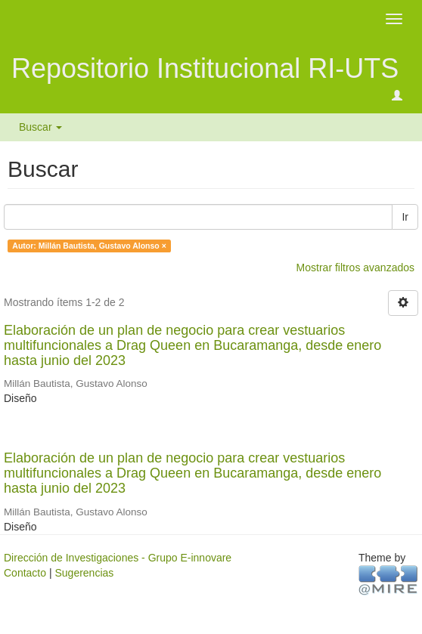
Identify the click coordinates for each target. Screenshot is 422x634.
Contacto (25, 573)
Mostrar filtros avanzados (355, 267)
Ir (405, 217)
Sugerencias (83, 573)
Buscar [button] (40, 127)
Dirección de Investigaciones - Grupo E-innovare (117, 558)
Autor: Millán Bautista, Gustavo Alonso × (89, 245)
